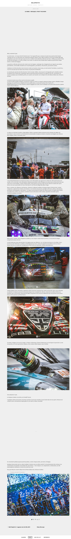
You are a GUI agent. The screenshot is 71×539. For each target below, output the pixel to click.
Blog (30, 537)
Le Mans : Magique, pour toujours (35, 11)
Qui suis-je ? (37, 537)
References (47, 537)
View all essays (40, 527)
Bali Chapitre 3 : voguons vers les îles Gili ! (18, 527)
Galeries (23, 537)
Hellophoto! (35, 3)
